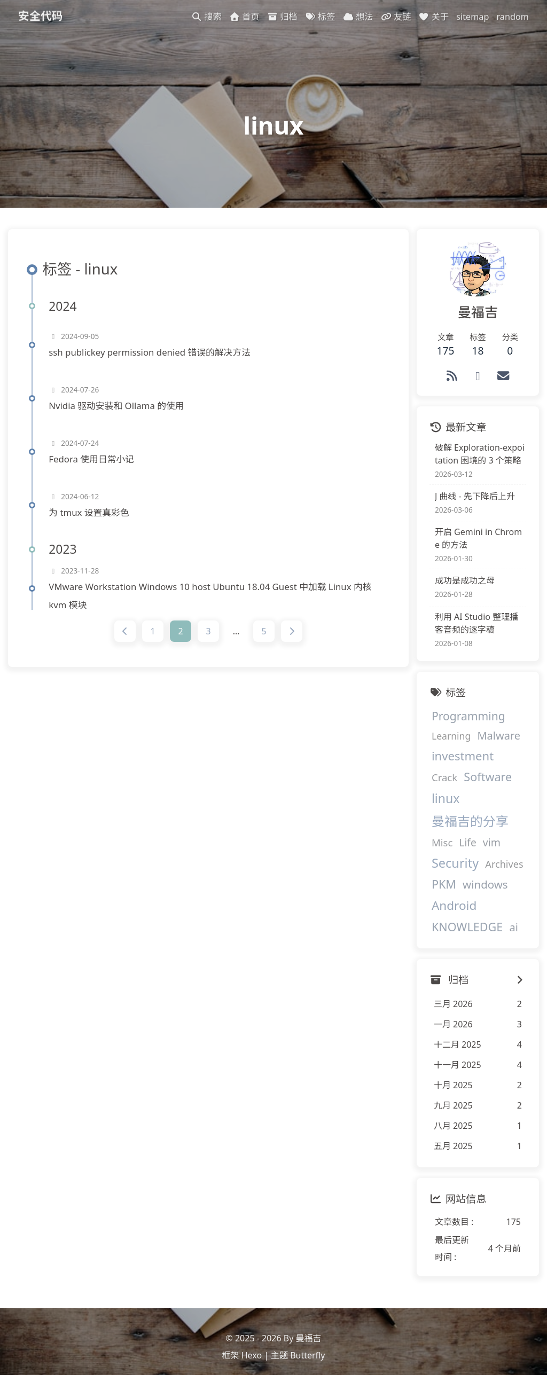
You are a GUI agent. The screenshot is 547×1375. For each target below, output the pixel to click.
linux (493, 783)
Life (459, 828)
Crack (505, 762)
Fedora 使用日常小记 (94, 467)
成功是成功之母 (457, 587)
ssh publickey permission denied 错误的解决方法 (153, 360)
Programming (461, 722)
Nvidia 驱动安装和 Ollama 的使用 (119, 413)
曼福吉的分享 (462, 807)
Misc (434, 828)
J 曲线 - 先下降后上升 (467, 502)
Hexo (251, 1346)
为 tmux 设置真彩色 (92, 520)
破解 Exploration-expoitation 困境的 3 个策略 (476, 460)
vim (484, 828)
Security (447, 848)
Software (448, 784)
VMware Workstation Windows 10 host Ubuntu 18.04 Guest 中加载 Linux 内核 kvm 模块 (213, 603)
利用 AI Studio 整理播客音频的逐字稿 (473, 629)
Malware (491, 742)
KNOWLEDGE (459, 912)
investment (455, 762)
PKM (436, 869)
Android (446, 891)
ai (506, 913)
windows (477, 869)
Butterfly (307, 1346)
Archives (496, 849)
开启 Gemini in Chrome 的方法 (473, 544)
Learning (443, 742)
